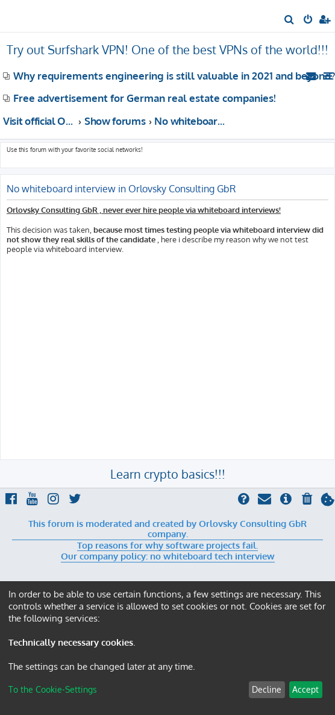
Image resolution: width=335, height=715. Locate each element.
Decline (266, 689)
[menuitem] (289, 20)
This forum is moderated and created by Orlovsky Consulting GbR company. (167, 529)
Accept (305, 689)
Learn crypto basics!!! (167, 474)
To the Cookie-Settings (52, 689)
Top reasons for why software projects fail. (167, 545)
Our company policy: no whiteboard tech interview (168, 556)
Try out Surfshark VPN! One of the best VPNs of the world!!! (167, 49)
